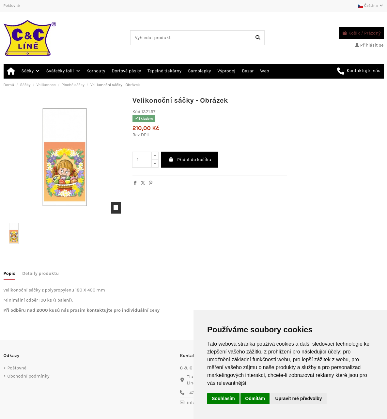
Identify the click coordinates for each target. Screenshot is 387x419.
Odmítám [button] (255, 398)
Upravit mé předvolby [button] (298, 398)
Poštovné (12, 5)
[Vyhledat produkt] (258, 37)
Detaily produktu (40, 273)
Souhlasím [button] (223, 398)
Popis (10, 273)
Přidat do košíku (189, 159)
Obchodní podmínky (29, 376)
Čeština (370, 5)
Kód (136, 111)
